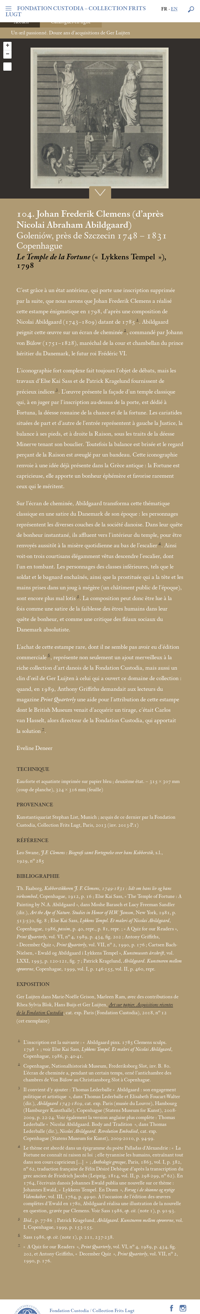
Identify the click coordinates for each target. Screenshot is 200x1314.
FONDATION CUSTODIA (76, 12)
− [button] (7, 54)
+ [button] (7, 46)
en (174, 9)
